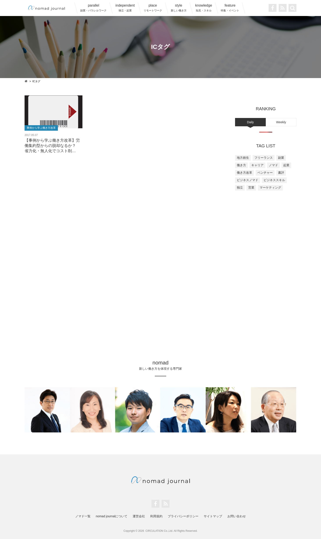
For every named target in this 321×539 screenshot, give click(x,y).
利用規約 (156, 516)
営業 (251, 187)
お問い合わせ (236, 516)
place (153, 8)
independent (125, 8)
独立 (240, 187)
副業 (281, 157)
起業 (286, 165)
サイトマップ (213, 516)
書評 (281, 172)
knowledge (203, 8)
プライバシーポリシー (183, 516)
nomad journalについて (112, 516)
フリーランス (263, 157)
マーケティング (270, 187)
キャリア (257, 165)
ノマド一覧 (83, 516)
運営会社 (139, 516)
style (179, 8)
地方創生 (243, 157)
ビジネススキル (274, 180)
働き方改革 (244, 172)
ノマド (273, 165)
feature (230, 8)
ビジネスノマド (247, 180)
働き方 (241, 165)
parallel (93, 8)
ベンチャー (265, 172)
